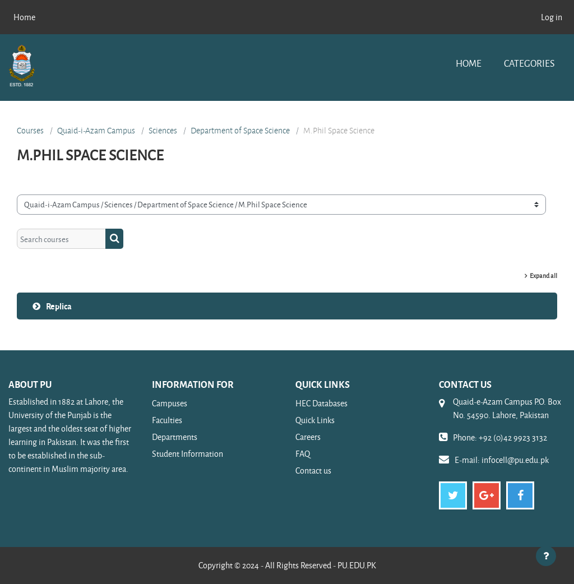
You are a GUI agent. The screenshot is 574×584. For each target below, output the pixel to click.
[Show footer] (546, 556)
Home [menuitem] (24, 17)
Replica (59, 306)
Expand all (543, 275)
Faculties (167, 420)
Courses (30, 130)
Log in (551, 17)
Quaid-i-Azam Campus (96, 130)
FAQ (302, 454)
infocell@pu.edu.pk (515, 460)
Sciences (163, 130)
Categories (529, 63)
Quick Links (315, 420)
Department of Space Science (240, 130)
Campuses (169, 403)
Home (469, 63)
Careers (308, 437)
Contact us (313, 470)
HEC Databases (321, 403)
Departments (174, 437)
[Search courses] (61, 239)
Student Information (187, 454)
